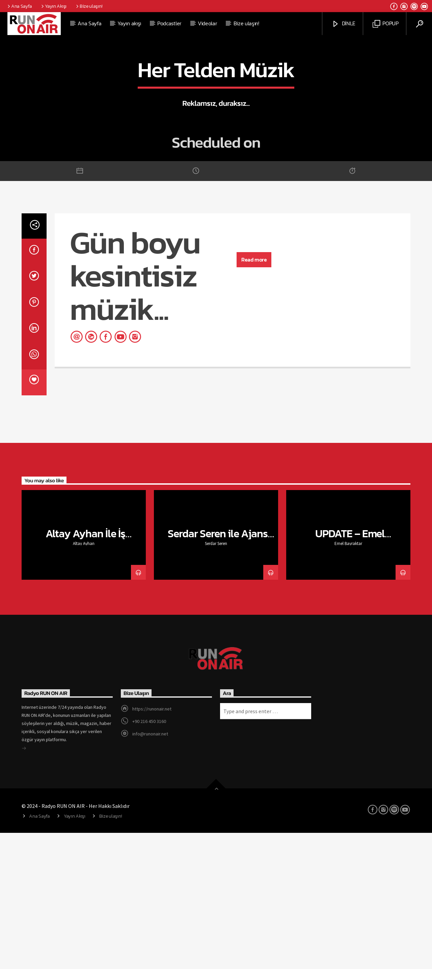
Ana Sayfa (19, 6)
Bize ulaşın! (88, 6)
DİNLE (343, 23)
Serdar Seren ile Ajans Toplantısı (218, 675)
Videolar (207, 23)
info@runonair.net (150, 870)
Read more (254, 396)
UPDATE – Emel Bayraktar (350, 675)
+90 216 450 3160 (149, 857)
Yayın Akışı (53, 6)
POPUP (386, 23)
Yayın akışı (129, 23)
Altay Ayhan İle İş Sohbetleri (86, 675)
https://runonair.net (151, 845)
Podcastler (169, 23)
